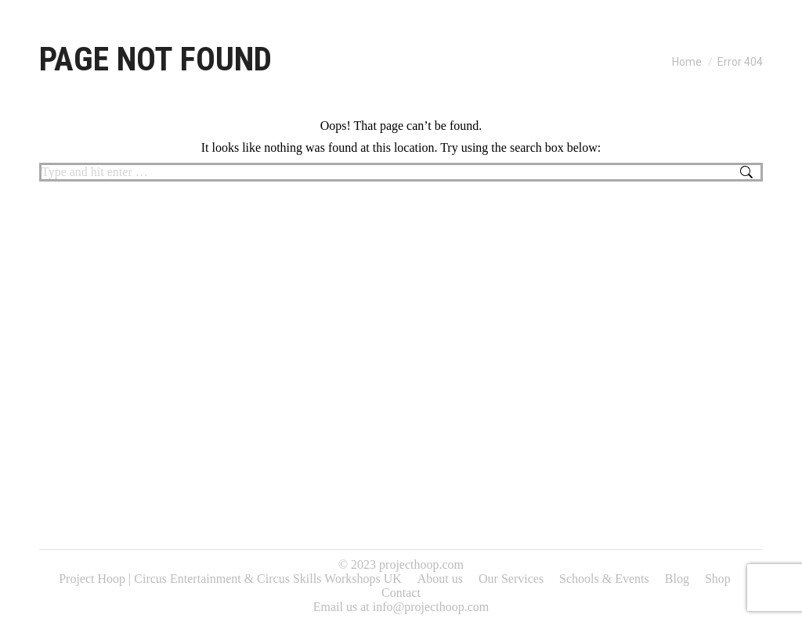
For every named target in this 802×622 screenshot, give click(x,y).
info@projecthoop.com (431, 606)
